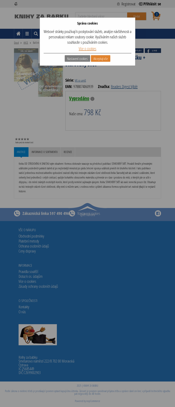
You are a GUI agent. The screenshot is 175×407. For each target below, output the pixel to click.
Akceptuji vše (100, 58)
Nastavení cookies (77, 58)
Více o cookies (87, 48)
